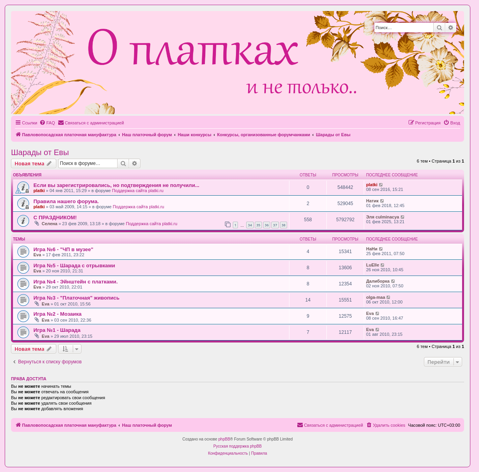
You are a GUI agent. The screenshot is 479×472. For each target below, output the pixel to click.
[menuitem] (47, 123)
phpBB (224, 439)
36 (267, 225)
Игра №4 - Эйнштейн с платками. (75, 282)
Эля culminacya (382, 217)
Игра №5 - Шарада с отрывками (74, 265)
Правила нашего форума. (66, 201)
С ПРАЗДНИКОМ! (55, 217)
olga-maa (375, 297)
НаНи (372, 248)
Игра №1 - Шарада (56, 330)
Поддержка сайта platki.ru (138, 190)
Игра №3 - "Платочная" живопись (76, 298)
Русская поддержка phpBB (237, 446)
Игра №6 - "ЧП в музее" (63, 249)
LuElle (372, 265)
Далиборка (378, 281)
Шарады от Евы (40, 152)
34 (250, 225)
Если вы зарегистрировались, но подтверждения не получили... (116, 185)
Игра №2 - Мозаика (57, 314)
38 (284, 225)
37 (275, 225)
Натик (372, 200)
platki (39, 190)
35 (258, 225)
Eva (37, 254)
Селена (49, 223)
